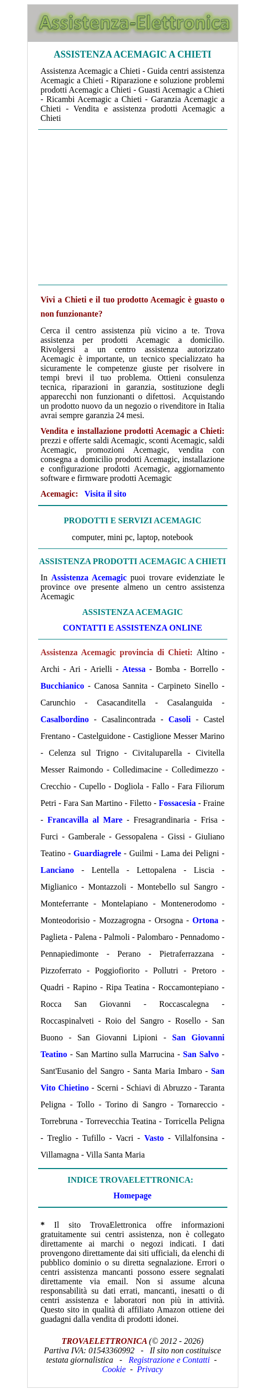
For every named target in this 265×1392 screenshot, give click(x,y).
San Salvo (201, 1054)
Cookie (113, 1369)
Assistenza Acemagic (88, 577)
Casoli (179, 719)
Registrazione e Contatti (169, 1359)
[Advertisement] (132, 207)
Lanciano (57, 870)
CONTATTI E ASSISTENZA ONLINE (132, 627)
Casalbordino (65, 719)
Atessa (133, 669)
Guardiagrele (97, 853)
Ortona (205, 920)
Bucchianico (63, 685)
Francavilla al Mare (85, 819)
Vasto (154, 1137)
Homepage (132, 1195)
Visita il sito (105, 493)
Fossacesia (177, 803)
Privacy (150, 1369)
